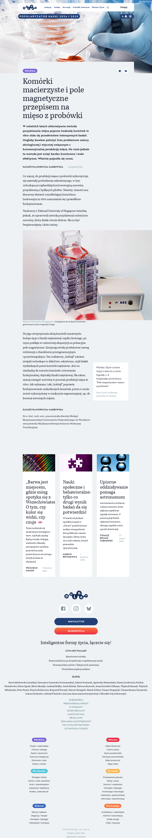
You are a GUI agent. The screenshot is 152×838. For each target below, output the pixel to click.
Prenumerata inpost (76, 703)
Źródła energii (113, 819)
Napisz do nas (76, 714)
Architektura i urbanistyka (112, 812)
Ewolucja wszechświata (112, 757)
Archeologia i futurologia (113, 791)
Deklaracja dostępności (76, 721)
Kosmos (113, 739)
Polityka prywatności (76, 725)
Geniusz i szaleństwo (112, 784)
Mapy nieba (113, 764)
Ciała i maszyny (113, 823)
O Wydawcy (76, 707)
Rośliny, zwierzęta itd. (39, 791)
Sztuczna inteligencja (39, 757)
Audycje (47, 7)
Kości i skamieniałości (39, 784)
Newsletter (77, 621)
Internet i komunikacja (113, 816)
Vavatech (81, 837)
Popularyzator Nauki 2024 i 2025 (49, 16)
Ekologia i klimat (39, 777)
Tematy (57, 7)
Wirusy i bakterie (39, 812)
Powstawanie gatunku (113, 777)
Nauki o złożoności (39, 753)
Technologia (113, 805)
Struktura (30, 70)
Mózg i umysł (113, 781)
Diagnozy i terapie (39, 816)
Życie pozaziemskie (113, 753)
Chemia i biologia (39, 749)
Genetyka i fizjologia (113, 788)
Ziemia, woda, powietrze (39, 781)
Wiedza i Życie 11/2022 (108, 367)
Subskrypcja (76, 631)
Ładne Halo (80, 833)
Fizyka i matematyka (39, 746)
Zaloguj (123, 7)
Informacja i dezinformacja (113, 799)
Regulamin (76, 717)
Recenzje (66, 7)
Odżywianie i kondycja (39, 823)
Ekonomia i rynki (39, 760)
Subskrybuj (76, 699)
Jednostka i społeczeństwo (113, 795)
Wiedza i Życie (98, 7)
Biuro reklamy (76, 710)
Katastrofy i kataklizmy (39, 788)
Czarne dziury (113, 749)
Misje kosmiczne (113, 760)
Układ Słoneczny (112, 746)
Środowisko (40, 771)
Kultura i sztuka (39, 764)
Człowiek (113, 771)
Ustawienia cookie (76, 728)
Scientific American (81, 7)
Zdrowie (40, 805)
